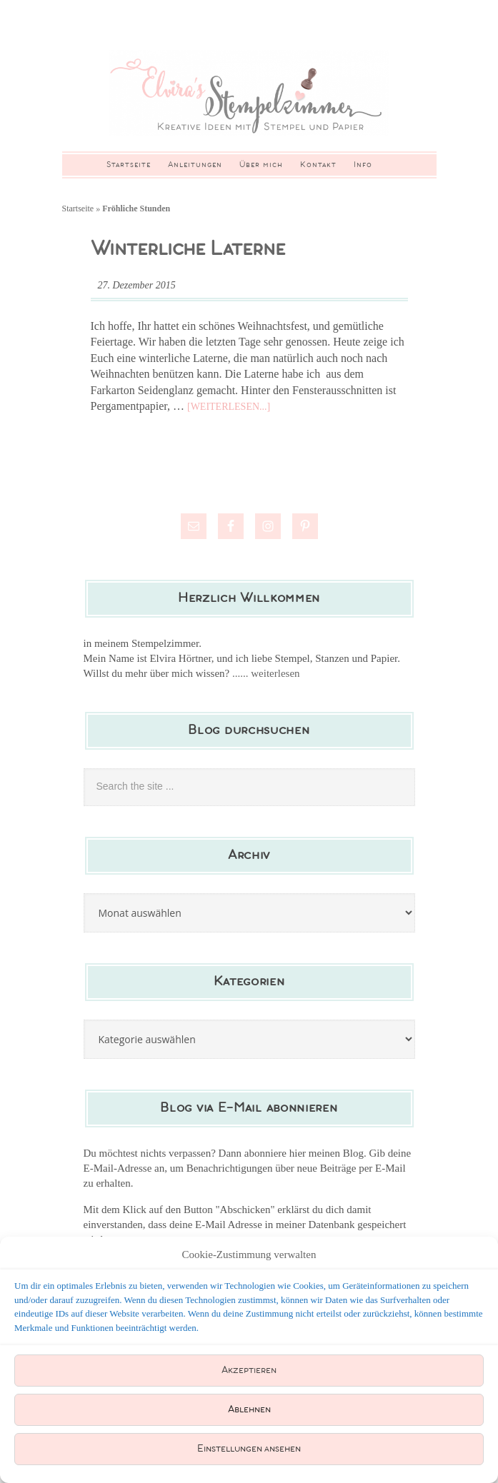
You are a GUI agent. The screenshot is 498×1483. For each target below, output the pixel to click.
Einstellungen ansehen (249, 1449)
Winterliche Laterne (188, 249)
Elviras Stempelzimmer (249, 93)
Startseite (78, 208)
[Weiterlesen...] (228, 406)
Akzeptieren (249, 1370)
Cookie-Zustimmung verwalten (249, 1254)
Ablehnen (249, 1409)
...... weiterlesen (266, 673)
